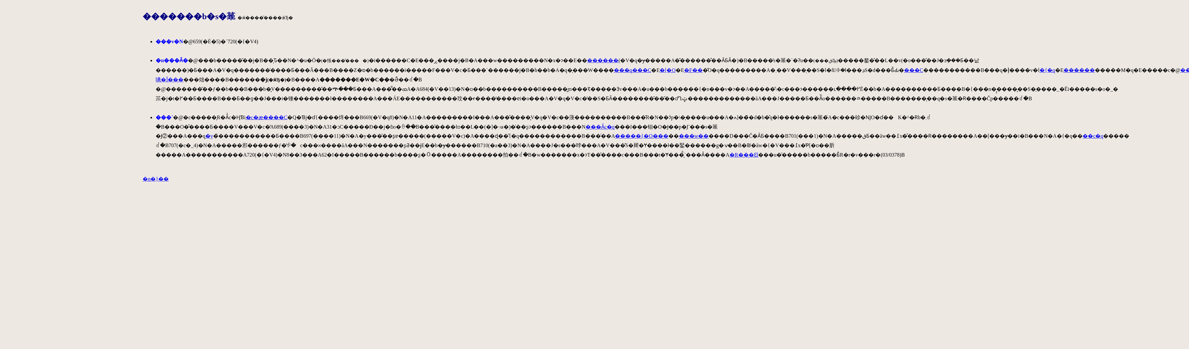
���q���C (632, 70)
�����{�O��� (641, 136)
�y (209, 136)
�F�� (693, 70)
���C (913, 70)
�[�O (668, 70)
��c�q (1093, 136)
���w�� (694, 136)
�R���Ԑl (743, 155)
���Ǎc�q (600, 127)
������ (602, 60)
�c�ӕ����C (267, 117)
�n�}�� (156, 179)
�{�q (1047, 70)
